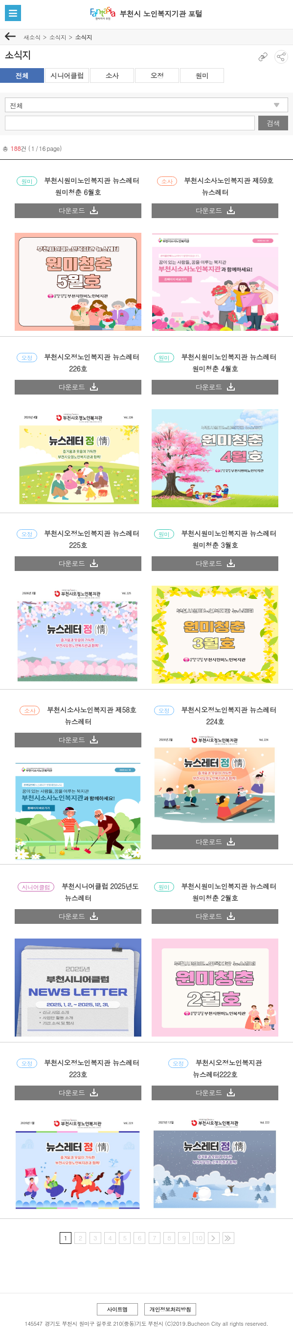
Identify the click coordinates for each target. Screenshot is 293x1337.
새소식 (32, 37)
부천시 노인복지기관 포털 (161, 13)
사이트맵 (117, 1309)
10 (198, 1237)
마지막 (228, 1238)
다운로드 (77, 210)
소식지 (58, 37)
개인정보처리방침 (170, 1309)
